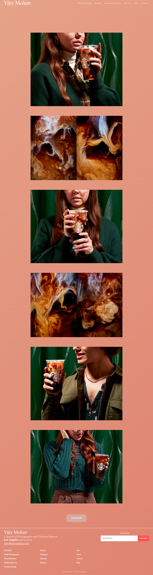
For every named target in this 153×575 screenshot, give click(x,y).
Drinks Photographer (11, 554)
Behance (43, 563)
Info (136, 3)
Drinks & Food (84, 3)
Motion (127, 3)
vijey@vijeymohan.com (16, 543)
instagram (43, 554)
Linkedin (43, 559)
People (98, 3)
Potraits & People (10, 567)
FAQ (78, 563)
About (78, 554)
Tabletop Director (10, 563)
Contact (145, 3)
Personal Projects (112, 3)
